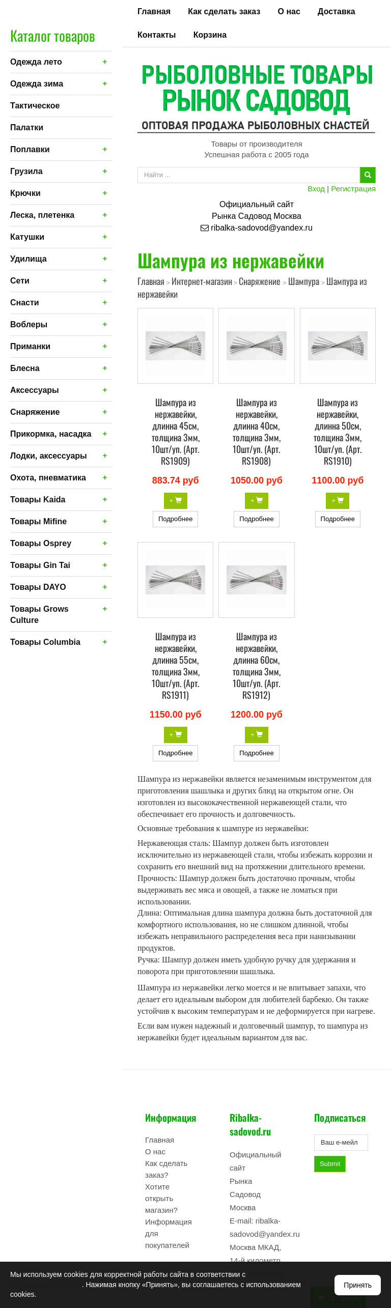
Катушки (27, 237)
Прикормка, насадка (51, 434)
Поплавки (30, 149)
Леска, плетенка (42, 215)
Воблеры (28, 324)
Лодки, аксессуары (48, 455)
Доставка (336, 11)
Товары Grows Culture (39, 614)
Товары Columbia (45, 642)
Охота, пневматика (48, 477)
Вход (316, 188)
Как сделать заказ (224, 11)
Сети (20, 280)
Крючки (25, 193)
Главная (154, 11)
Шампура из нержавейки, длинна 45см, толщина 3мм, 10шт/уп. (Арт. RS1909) (176, 431)
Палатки (26, 127)
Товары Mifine (38, 521)
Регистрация (353, 188)
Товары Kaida (38, 499)
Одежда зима (36, 83)
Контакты (156, 35)
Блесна (25, 368)
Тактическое (35, 105)
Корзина (210, 35)
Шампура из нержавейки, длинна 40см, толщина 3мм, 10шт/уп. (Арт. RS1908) (257, 431)
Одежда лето (36, 62)
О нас (289, 11)
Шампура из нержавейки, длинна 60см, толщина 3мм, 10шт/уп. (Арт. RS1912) (257, 665)
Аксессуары (34, 390)
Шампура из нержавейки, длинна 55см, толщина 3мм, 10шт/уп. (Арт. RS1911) (176, 665)
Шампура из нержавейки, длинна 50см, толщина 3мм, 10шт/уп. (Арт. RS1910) (337, 431)
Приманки (30, 346)
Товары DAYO (38, 587)
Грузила (26, 171)
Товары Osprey (40, 543)
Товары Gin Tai (40, 565)
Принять (358, 1285)
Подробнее (175, 519)
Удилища (28, 258)
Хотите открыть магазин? (161, 1198)
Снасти (24, 302)
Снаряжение (35, 412)
